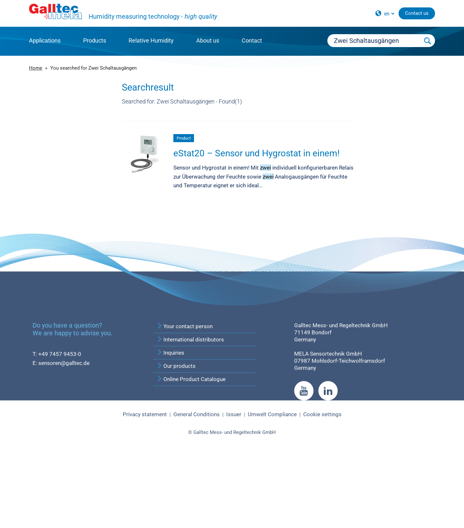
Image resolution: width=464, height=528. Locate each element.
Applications (45, 40)
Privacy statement (145, 477)
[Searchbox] (374, 40)
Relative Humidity (151, 40)
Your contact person (185, 389)
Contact (252, 40)
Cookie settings (322, 477)
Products (94, 40)
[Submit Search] (428, 40)
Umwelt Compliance (272, 477)
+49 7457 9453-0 (59, 416)
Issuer (233, 477)
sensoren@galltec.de (64, 425)
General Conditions (196, 477)
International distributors (190, 402)
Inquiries (170, 415)
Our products (176, 428)
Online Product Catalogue (191, 441)
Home (35, 68)
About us (207, 40)
